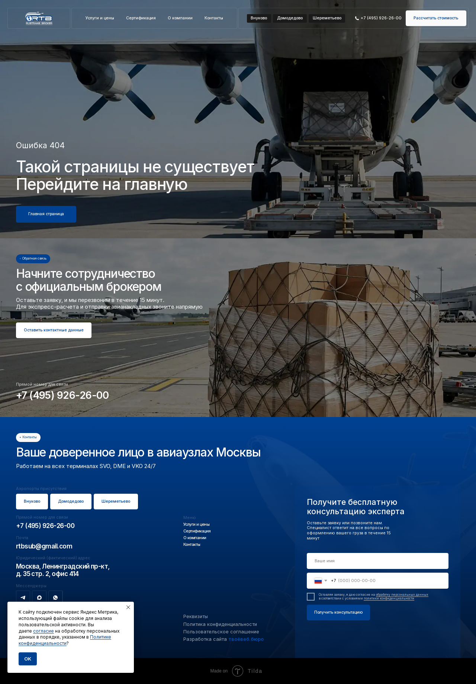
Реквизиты (195, 616)
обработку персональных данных (402, 594)
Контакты (214, 18)
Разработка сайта (223, 639)
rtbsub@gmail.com (44, 546)
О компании (180, 18)
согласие (43, 631)
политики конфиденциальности (389, 598)
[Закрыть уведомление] (128, 607)
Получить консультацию (338, 612)
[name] (377, 561)
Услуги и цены (100, 18)
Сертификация (141, 18)
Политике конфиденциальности (65, 640)
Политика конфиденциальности (220, 624)
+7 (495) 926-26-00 (62, 395)
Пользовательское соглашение (221, 631)
